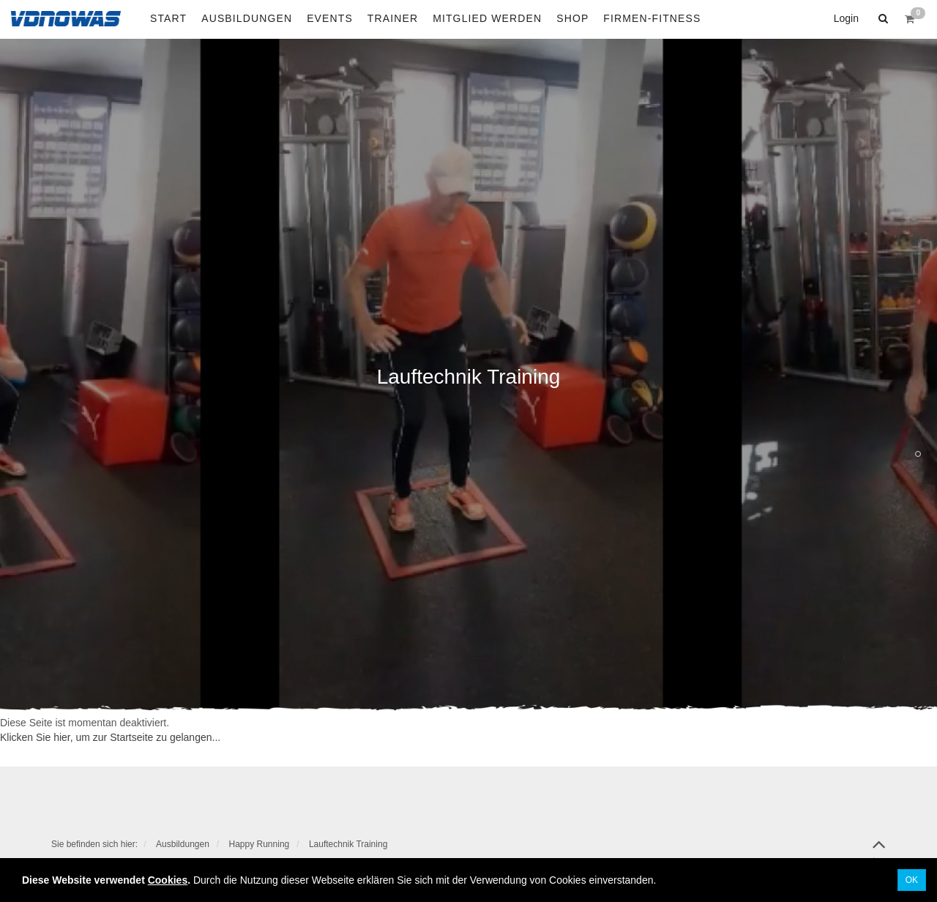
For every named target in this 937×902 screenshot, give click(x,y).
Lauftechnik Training (348, 844)
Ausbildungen (182, 844)
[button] (881, 18)
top (879, 849)
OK (912, 880)
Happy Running (259, 844)
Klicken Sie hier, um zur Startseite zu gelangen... (110, 737)
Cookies (167, 880)
